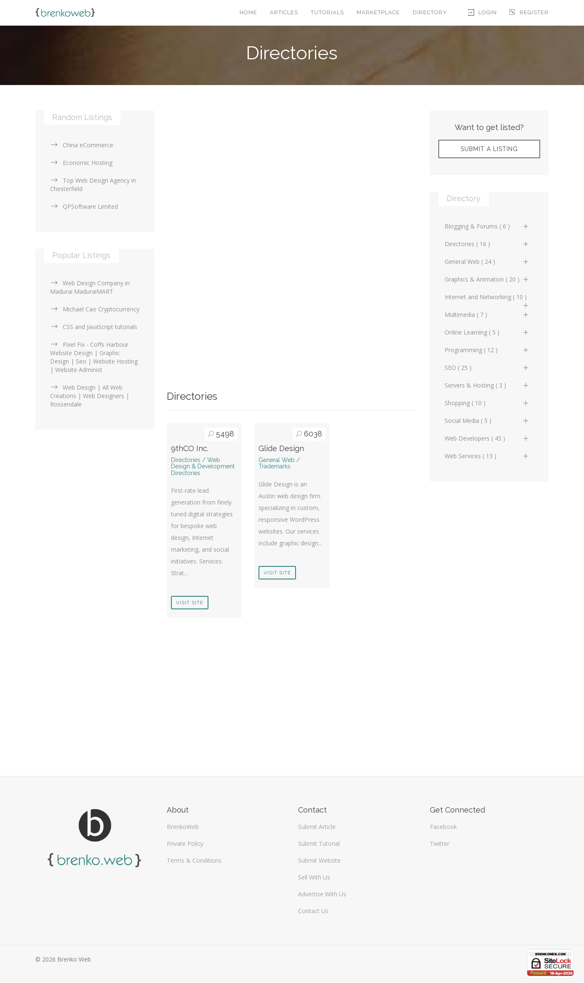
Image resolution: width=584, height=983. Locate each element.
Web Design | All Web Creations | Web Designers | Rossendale (89, 395)
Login (482, 12)
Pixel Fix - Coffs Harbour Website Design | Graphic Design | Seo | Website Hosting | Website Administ (94, 357)
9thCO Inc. (189, 448)
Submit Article (317, 827)
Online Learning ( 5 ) (487, 332)
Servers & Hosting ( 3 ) (487, 385)
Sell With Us (314, 877)
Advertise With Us (322, 894)
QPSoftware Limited (84, 206)
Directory (430, 12)
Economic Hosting (81, 163)
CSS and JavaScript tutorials (93, 327)
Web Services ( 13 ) (487, 456)
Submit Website (319, 860)
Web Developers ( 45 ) (487, 438)
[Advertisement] (292, 169)
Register (529, 12)
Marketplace (378, 12)
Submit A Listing (489, 149)
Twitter (439, 844)
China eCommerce (81, 145)
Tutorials (327, 12)
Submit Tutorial (319, 844)
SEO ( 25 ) (487, 368)
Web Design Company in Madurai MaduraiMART (90, 287)
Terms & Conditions (194, 860)
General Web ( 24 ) (487, 262)
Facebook (443, 827)
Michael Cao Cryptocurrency (94, 309)
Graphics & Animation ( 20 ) (487, 279)
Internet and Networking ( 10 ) (487, 299)
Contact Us (313, 911)
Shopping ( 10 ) (487, 403)
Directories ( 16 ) (487, 244)
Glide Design (281, 448)
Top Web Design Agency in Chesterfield (93, 184)
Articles (284, 12)
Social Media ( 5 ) (487, 421)
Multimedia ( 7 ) (487, 315)
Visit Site (189, 603)
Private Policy (185, 844)
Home (248, 12)
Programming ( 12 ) (487, 350)
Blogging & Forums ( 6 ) (487, 226)
